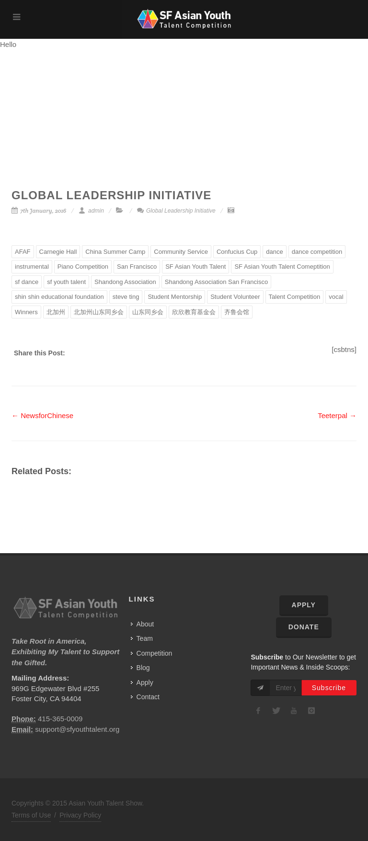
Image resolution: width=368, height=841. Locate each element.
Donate (303, 627)
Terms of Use (31, 815)
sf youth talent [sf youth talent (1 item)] (66, 281)
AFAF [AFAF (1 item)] (23, 251)
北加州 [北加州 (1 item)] (55, 312)
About (145, 624)
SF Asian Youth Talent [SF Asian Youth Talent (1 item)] (195, 266)
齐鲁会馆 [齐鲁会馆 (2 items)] (236, 312)
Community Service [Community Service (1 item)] (181, 251)
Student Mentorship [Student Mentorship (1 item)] (175, 296)
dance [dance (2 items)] (274, 251)
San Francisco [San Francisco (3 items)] (137, 266)
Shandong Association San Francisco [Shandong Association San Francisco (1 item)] (216, 281)
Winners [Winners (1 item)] (26, 312)
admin (91, 210)
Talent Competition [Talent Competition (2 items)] (295, 296)
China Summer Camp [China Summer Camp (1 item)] (115, 251)
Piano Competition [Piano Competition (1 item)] (83, 266)
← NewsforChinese (42, 415)
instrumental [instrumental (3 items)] (32, 266)
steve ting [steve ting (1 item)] (126, 296)
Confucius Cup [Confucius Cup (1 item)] (237, 251)
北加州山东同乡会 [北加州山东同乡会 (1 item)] (99, 312)
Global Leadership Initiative (181, 210)
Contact (148, 697)
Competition (154, 653)
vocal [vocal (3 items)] (336, 296)
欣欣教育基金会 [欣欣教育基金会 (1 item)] (194, 312)
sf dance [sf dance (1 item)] (26, 281)
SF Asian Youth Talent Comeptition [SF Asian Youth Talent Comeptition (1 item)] (282, 266)
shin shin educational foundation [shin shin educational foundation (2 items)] (59, 296)
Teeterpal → (337, 415)
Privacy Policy (80, 815)
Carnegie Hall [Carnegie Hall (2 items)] (58, 251)
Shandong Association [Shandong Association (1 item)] (125, 281)
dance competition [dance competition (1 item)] (317, 251)
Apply (145, 682)
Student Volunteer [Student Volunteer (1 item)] (235, 296)
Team (145, 638)
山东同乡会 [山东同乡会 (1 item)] (147, 312)
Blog (143, 667)
